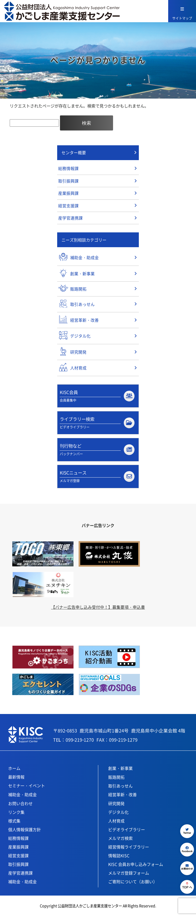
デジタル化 (118, 813)
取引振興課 (68, 181)
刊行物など (97, 450)
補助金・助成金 (22, 796)
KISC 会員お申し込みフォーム (135, 865)
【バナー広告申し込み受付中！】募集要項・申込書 (98, 608)
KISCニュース (97, 477)
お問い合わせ (20, 805)
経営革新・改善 (122, 796)
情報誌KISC (118, 857)
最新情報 (16, 778)
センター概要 (74, 153)
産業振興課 (68, 194)
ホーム (14, 769)
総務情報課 (68, 169)
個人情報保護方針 (24, 831)
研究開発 (116, 805)
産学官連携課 (70, 219)
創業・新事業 (120, 769)
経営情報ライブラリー (128, 848)
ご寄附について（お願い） (132, 883)
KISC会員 (97, 396)
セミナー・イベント (26, 787)
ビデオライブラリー (126, 831)
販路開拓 (116, 778)
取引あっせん (120, 787)
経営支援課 (68, 206)
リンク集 (16, 813)
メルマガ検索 (120, 839)
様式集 (14, 822)
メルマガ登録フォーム (128, 874)
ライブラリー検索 (97, 423)
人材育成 (116, 822)
